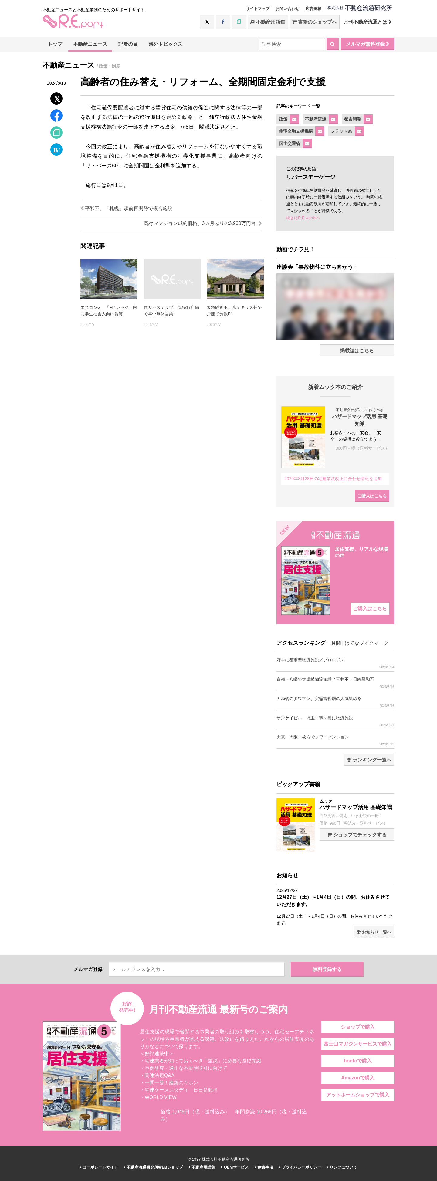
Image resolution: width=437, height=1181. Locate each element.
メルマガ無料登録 (367, 44)
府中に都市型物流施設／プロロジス (335, 663)
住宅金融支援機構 (296, 131)
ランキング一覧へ (369, 759)
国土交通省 (289, 143)
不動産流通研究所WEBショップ (153, 1167)
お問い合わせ (287, 8)
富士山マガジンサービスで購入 (358, 1043)
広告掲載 (313, 8)
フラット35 (341, 131)
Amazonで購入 (357, 1077)
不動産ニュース (90, 44)
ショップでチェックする (356, 834)
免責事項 (264, 1167)
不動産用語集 (267, 22)
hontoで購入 (358, 1060)
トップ (55, 44)
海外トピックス (166, 44)
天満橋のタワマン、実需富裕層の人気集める (335, 702)
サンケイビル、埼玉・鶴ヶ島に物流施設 (335, 721)
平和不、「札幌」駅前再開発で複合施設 (126, 208)
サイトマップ (257, 8)
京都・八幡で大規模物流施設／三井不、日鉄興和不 (335, 683)
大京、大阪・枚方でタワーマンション (335, 740)
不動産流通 (315, 119)
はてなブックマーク (366, 643)
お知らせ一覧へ (374, 932)
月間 (336, 643)
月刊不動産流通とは (368, 22)
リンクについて (342, 1167)
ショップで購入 (358, 1026)
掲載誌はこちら (357, 350)
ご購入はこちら (372, 495)
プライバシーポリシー (300, 1167)
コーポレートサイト (99, 1167)
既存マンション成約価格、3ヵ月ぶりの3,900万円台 (203, 223)
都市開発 (352, 119)
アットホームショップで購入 (357, 1094)
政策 (283, 119)
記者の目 (128, 44)
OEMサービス (235, 1167)
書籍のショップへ (314, 22)
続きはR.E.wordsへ (303, 218)
